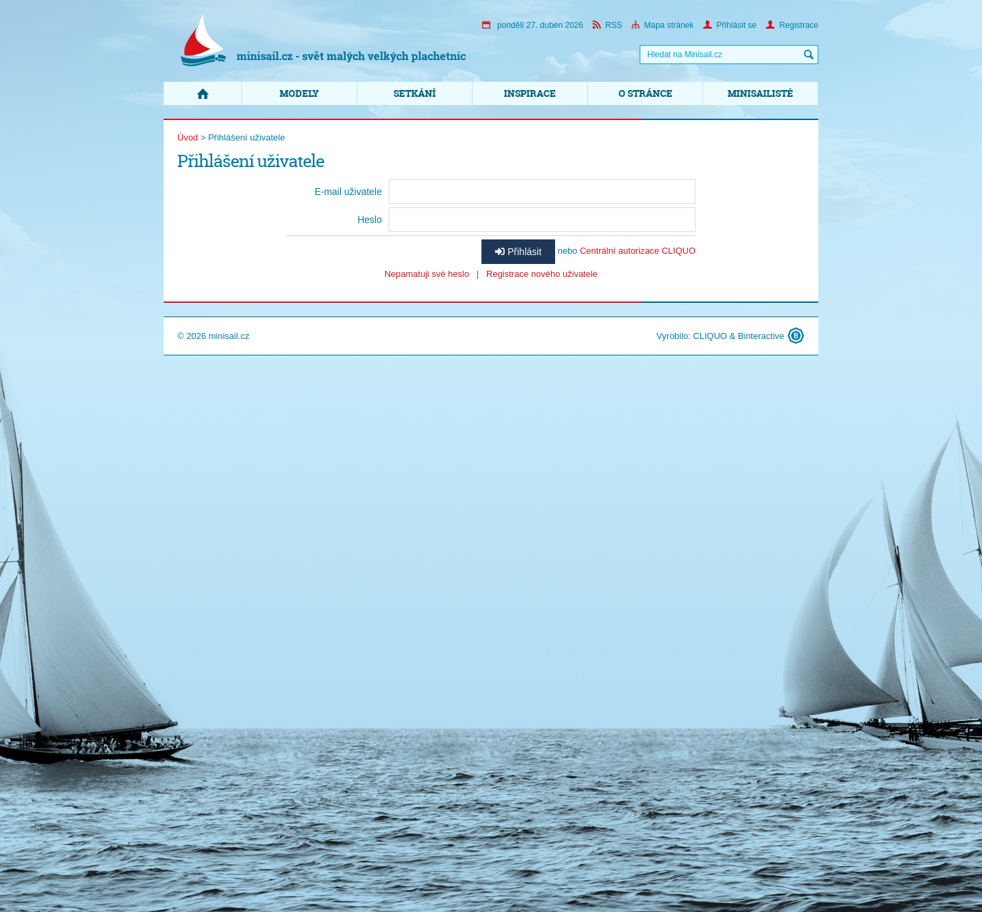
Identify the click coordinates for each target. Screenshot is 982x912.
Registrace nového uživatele (541, 274)
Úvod (187, 137)
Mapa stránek (662, 25)
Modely (299, 93)
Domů (202, 93)
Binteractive (761, 336)
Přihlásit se (730, 25)
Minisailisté (760, 93)
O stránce (645, 93)
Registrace (792, 25)
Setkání (414, 93)
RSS (608, 25)
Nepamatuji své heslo (427, 274)
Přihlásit (518, 251)
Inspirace (530, 93)
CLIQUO (710, 336)
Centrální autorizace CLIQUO (638, 251)
